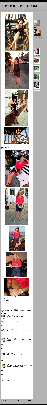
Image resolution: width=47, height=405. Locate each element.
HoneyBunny (4, 325)
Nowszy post (3, 400)
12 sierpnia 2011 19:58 (10, 325)
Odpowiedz (4, 318)
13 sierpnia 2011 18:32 (9, 353)
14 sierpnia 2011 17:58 (12, 374)
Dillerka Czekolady (6, 348)
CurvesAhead (5, 329)
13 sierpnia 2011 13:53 (10, 343)
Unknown (4, 353)
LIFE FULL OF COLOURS (20, 6)
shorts (6, 311)
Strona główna (16, 400)
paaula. (4, 315)
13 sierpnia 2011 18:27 (12, 348)
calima (4, 320)
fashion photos (26, 310)
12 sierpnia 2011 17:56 (8, 320)
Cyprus (18, 310)
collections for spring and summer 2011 (11, 310)
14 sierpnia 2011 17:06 (16, 369)
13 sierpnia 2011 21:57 (9, 364)
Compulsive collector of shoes (7, 369)
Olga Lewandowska (5, 338)
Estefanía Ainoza (5, 374)
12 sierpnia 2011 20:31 (10, 329)
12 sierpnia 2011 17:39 (9, 315)
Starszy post (29, 400)
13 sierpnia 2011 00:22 (12, 338)
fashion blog (22, 310)
